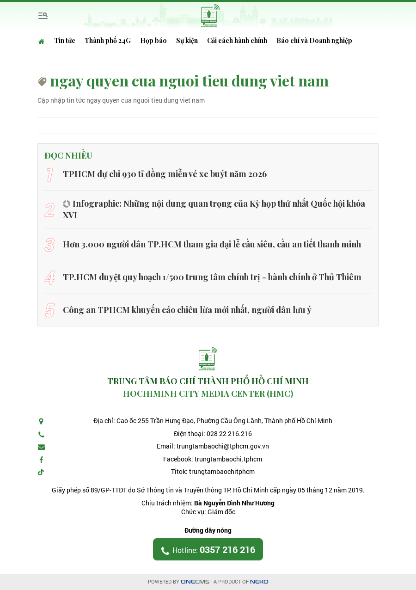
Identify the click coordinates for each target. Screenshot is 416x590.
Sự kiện (187, 40)
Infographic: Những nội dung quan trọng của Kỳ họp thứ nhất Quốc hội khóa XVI (214, 209)
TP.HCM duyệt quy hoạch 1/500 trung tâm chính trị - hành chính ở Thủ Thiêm (212, 277)
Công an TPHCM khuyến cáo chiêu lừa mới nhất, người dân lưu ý (187, 309)
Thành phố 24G (108, 40)
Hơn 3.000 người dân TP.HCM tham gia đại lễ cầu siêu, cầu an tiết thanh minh (212, 244)
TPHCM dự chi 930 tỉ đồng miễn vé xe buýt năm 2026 (165, 173)
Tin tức (64, 40)
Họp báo (153, 40)
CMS (195, 582)
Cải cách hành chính (237, 40)
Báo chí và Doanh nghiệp (314, 40)
